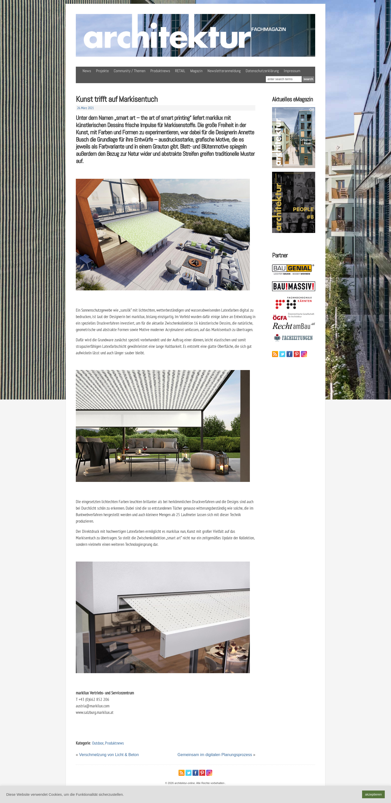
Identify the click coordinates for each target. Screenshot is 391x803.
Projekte (102, 70)
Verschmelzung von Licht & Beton (109, 755)
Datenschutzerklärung (262, 70)
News (87, 70)
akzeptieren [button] (373, 794)
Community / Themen (129, 70)
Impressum (292, 70)
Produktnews (160, 70)
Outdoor (97, 743)
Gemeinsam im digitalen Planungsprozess (215, 755)
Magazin (196, 70)
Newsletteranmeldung (224, 70)
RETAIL (180, 70)
